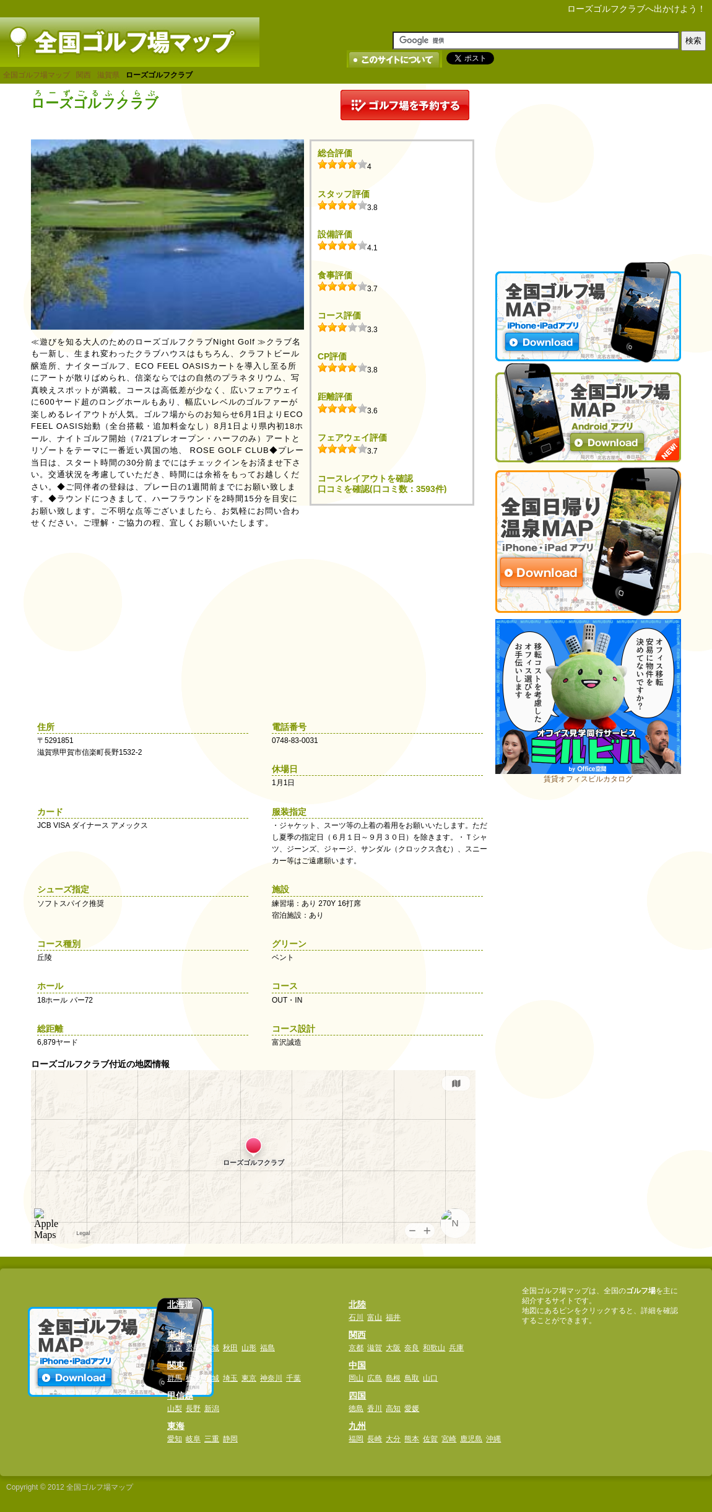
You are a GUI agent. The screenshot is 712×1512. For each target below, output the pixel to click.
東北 (176, 1335)
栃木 (193, 1378)
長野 (193, 1408)
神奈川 (271, 1378)
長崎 (374, 1439)
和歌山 (434, 1347)
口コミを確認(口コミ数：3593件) (382, 489)
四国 (357, 1395)
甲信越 (180, 1395)
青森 (174, 1347)
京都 (356, 1347)
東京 (248, 1378)
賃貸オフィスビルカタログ (588, 779)
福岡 (356, 1439)
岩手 (193, 1347)
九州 (357, 1426)
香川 (374, 1408)
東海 (176, 1426)
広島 (374, 1378)
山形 (248, 1347)
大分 (393, 1439)
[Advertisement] (588, 167)
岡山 (356, 1378)
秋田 (230, 1347)
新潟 (211, 1408)
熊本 (411, 1439)
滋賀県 (108, 75)
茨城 (211, 1378)
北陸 (357, 1304)
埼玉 (230, 1378)
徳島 (356, 1408)
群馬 (174, 1378)
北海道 (180, 1304)
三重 (211, 1439)
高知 (393, 1408)
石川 (356, 1317)
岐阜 (193, 1439)
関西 (83, 75)
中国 (357, 1365)
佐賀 (430, 1439)
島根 (393, 1378)
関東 (176, 1365)
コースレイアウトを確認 (365, 478)
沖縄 (493, 1439)
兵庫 (456, 1347)
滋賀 (374, 1347)
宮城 (211, 1347)
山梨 (174, 1408)
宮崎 (448, 1439)
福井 (393, 1317)
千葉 (293, 1378)
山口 (430, 1378)
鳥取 (411, 1378)
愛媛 (411, 1408)
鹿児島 (471, 1439)
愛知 (174, 1439)
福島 (267, 1347)
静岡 (230, 1439)
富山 (374, 1317)
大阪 (393, 1347)
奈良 (411, 1347)
